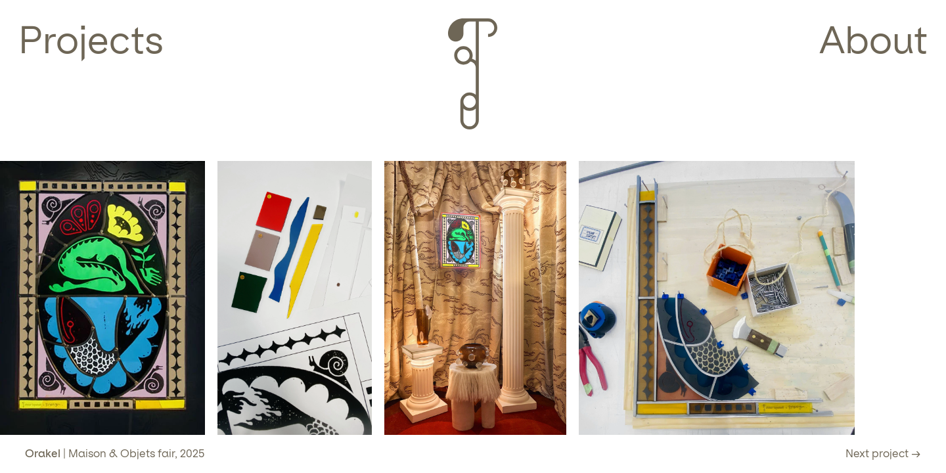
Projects (91, 39)
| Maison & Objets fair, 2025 (114, 453)
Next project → (883, 453)
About (873, 39)
